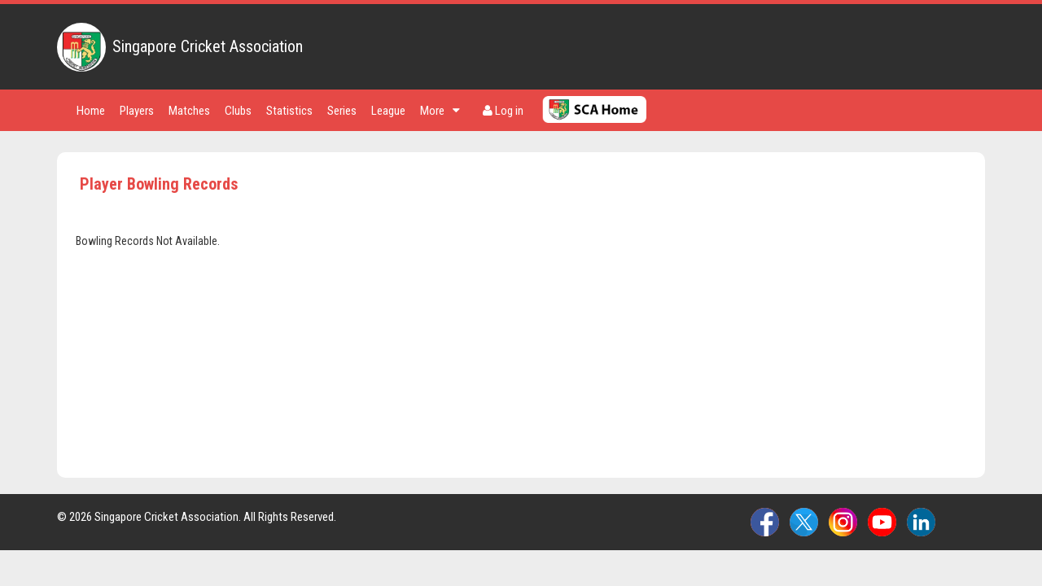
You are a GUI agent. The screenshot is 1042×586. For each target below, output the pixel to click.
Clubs (238, 110)
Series (342, 110)
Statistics (289, 110)
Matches (189, 110)
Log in (503, 110)
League (388, 110)
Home (91, 110)
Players (137, 110)
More (440, 110)
